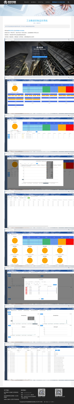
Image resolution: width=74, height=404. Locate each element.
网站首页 (26, 2)
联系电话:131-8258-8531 (58, 2)
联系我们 (48, 2)
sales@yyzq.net (27, 392)
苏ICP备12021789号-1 (49, 401)
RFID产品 (41, 2)
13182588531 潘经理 (29, 394)
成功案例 (33, 2)
